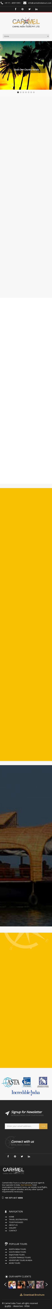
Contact (13, 1230)
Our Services (26, 1185)
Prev (5, 1284)
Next (47, 1284)
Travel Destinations (18, 1219)
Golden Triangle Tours (20, 1257)
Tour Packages (16, 1222)
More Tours (14, 1263)
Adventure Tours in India (20, 1260)
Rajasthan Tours (17, 1255)
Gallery (12, 1228)
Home (11, 1217)
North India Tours (17, 1249)
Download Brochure (33, 1294)
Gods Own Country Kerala (26, 69)
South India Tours (17, 1252)
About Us (13, 1225)
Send (43, 1126)
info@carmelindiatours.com (37, 3)
